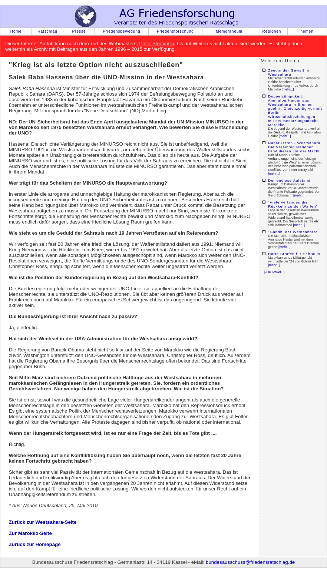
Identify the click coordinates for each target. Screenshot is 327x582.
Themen (306, 31)
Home (16, 31)
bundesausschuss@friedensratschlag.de (250, 562)
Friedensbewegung (121, 31)
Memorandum (229, 31)
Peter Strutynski (156, 43)
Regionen (271, 31)
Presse (79, 31)
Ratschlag (47, 31)
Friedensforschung (175, 31)
